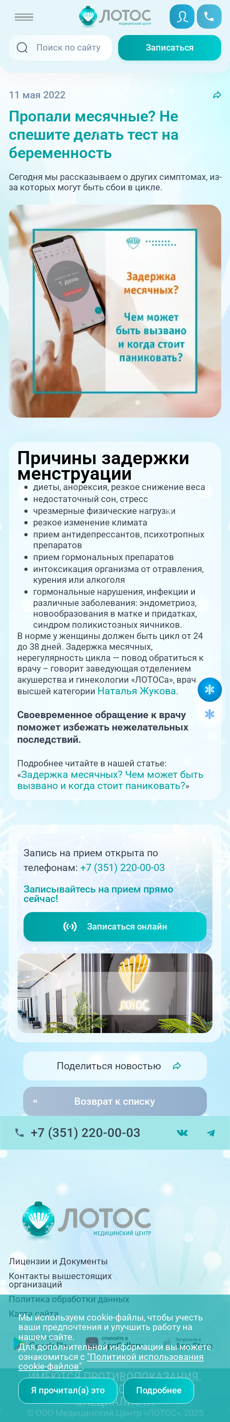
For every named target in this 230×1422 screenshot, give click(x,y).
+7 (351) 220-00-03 (122, 867)
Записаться (170, 48)
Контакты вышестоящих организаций (60, 1280)
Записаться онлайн (115, 926)
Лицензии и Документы (58, 1261)
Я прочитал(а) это (68, 1390)
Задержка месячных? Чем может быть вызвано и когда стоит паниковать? (110, 780)
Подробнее (159, 1390)
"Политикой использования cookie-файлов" (111, 1362)
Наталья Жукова (136, 691)
